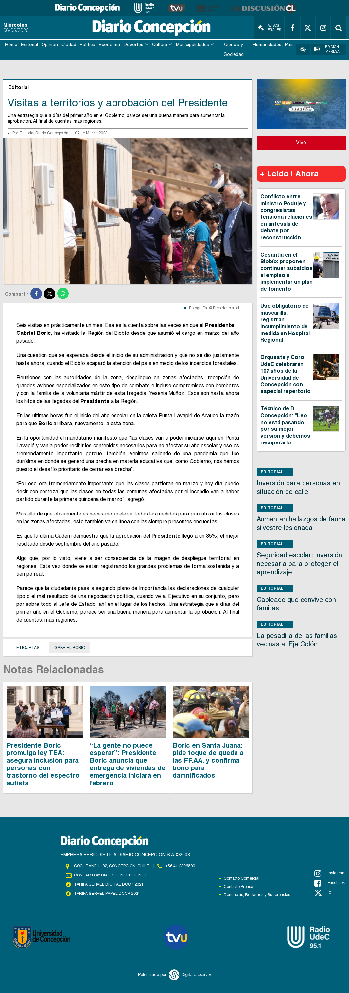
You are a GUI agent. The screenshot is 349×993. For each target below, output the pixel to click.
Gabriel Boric (69, 647)
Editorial (29, 44)
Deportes (133, 44)
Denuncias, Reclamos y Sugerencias (257, 894)
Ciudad (68, 44)
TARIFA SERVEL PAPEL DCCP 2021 (106, 893)
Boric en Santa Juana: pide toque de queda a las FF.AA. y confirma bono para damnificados (208, 760)
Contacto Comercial (241, 878)
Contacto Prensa (238, 886)
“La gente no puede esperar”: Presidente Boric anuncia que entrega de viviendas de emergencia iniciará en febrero (128, 763)
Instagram (330, 873)
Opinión (50, 44)
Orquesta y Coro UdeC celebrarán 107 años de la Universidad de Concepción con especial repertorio (285, 374)
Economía (109, 44)
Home (11, 44)
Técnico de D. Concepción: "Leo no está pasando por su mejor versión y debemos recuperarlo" (285, 425)
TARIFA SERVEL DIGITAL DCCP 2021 (108, 884)
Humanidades (267, 44)
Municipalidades (192, 44)
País (289, 44)
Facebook (329, 883)
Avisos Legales (269, 28)
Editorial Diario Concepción (44, 132)
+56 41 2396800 (180, 865)
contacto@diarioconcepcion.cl (110, 875)
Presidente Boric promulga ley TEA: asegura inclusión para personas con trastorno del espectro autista (43, 763)
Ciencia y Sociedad (234, 49)
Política (87, 44)
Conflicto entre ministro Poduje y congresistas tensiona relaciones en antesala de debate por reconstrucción (286, 216)
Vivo (301, 142)
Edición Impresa (326, 49)
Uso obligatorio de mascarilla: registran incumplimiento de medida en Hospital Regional (285, 322)
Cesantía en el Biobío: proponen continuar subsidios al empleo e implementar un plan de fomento (286, 271)
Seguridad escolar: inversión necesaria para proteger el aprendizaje (299, 563)
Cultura (159, 44)
